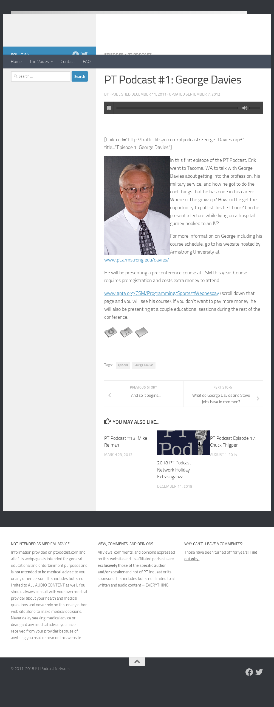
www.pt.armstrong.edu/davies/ (136, 282)
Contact (68, 61)
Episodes (113, 76)
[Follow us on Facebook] (75, 76)
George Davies (144, 387)
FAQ (87, 61)
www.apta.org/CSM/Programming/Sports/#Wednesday (161, 315)
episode (123, 387)
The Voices (39, 61)
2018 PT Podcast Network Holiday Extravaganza (174, 491)
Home (16, 61)
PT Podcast (139, 76)
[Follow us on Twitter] (84, 76)
